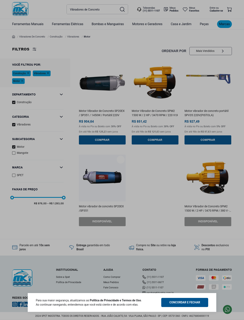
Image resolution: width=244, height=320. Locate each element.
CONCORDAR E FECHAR (184, 302)
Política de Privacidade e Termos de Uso (115, 300)
